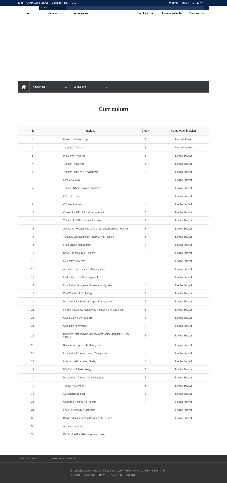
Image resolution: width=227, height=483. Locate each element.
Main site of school (29, 458)
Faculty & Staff (146, 13)
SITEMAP (197, 2)
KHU (20, 2)
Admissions (81, 13)
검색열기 (206, 3)
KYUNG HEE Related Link (63, 458)
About (30, 13)
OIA (74, 2)
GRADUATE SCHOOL (37, 2)
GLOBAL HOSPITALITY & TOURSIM (113, 15)
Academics (56, 13)
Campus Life (196, 13)
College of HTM (60, 2)
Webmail (173, 2)
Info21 (185, 2)
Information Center (171, 13)
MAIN (23, 87)
